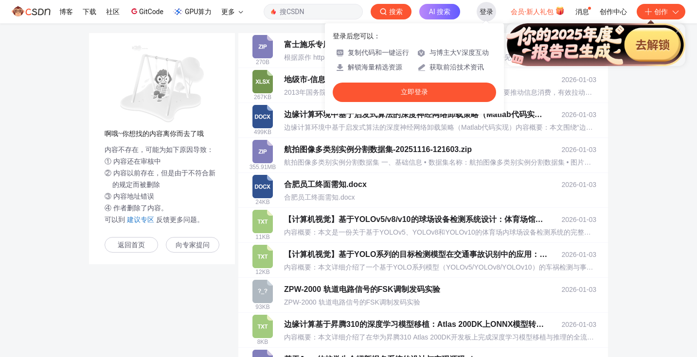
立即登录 (414, 92)
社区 (113, 12)
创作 (661, 12)
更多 (232, 12)
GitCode (146, 11)
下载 (89, 12)
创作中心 (613, 12)
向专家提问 (193, 245)
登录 (486, 12)
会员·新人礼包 (538, 11)
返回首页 (131, 245)
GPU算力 (192, 12)
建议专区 (140, 219)
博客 (66, 12)
